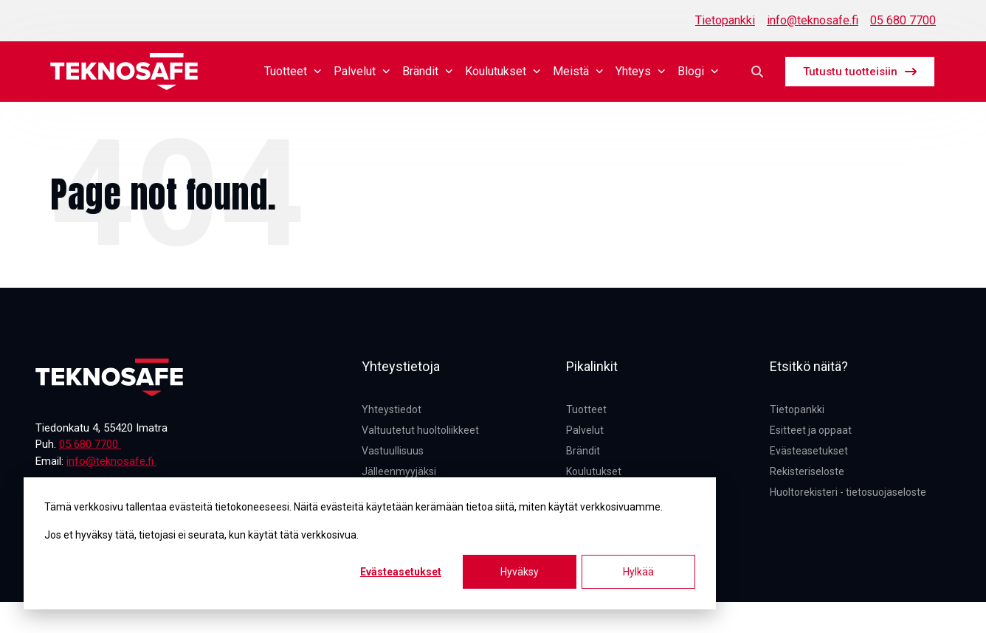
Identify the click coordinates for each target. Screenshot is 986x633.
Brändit (427, 71)
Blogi (698, 71)
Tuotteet (293, 71)
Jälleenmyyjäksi (399, 471)
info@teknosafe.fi (812, 20)
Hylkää (638, 572)
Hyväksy (519, 572)
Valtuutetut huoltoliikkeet (420, 430)
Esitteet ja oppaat (811, 430)
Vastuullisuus (393, 451)
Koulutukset (503, 71)
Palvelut (362, 71)
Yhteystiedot (391, 409)
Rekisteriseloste (807, 471)
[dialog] (370, 543)
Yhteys (641, 71)
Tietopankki (725, 20)
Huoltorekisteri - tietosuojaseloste (848, 492)
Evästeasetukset (400, 572)
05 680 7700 (903, 20)
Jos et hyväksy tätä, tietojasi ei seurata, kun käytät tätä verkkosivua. (201, 535)
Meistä (578, 71)
